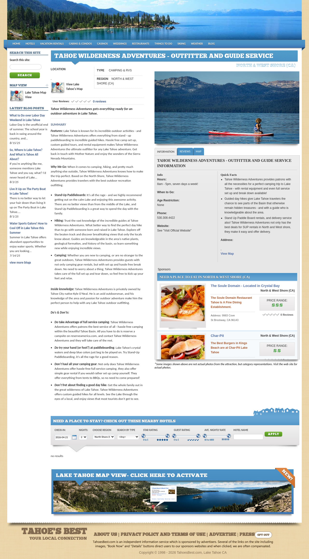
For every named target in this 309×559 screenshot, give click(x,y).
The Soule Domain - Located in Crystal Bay (245, 286)
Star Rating (150, 430)
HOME (16, 43)
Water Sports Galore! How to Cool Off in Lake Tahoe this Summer (28, 228)
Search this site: (20, 60)
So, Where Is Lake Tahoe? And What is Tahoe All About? (26, 154)
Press (247, 534)
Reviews (185, 151)
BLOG (211, 43)
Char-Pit (217, 336)
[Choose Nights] (83, 437)
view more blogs (20, 262)
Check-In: (60, 430)
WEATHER (197, 43)
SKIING (181, 43)
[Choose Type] (128, 437)
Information (165, 151)
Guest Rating (182, 430)
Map (198, 151)
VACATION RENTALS (52, 43)
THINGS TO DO (163, 43)
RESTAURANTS (140, 43)
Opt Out (263, 535)
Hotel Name (240, 430)
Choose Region (102, 430)
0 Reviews (287, 314)
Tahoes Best (64, 22)
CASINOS (102, 43)
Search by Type (126, 430)
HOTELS (30, 43)
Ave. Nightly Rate (215, 430)
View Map (227, 253)
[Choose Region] (104, 437)
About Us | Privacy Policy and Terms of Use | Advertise (165, 534)
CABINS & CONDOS (80, 43)
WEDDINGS (120, 43)
